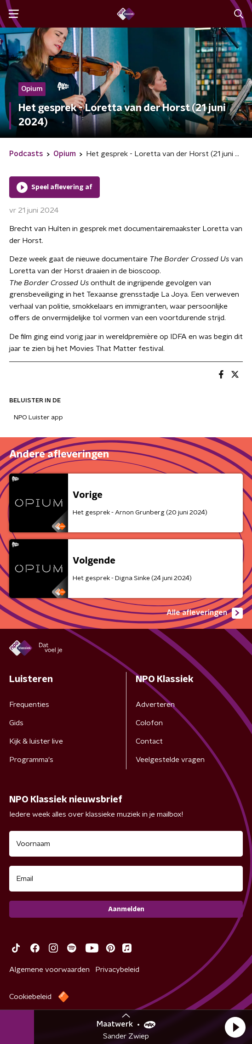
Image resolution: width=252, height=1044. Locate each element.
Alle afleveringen (204, 613)
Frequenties (29, 704)
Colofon (149, 723)
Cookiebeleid (30, 996)
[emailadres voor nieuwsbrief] (126, 879)
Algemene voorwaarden (49, 969)
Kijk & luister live (36, 741)
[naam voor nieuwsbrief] (126, 844)
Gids (16, 723)
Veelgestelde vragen (170, 759)
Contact (149, 741)
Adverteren (155, 704)
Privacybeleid (117, 969)
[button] (235, 1027)
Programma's (31, 759)
